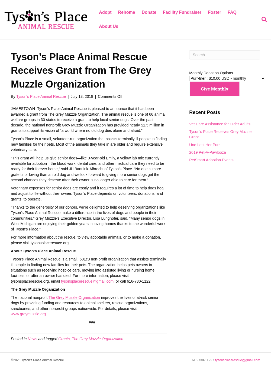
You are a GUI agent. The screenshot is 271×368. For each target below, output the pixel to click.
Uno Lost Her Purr (204, 145)
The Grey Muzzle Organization (74, 297)
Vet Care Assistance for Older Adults (219, 124)
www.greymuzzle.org (28, 314)
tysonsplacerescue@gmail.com (87, 281)
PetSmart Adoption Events (211, 160)
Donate (149, 12)
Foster (214, 12)
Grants (64, 339)
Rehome (126, 12)
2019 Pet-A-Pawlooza (207, 152)
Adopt (105, 12)
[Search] (262, 19)
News (32, 339)
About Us (108, 26)
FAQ (232, 12)
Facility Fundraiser (182, 12)
